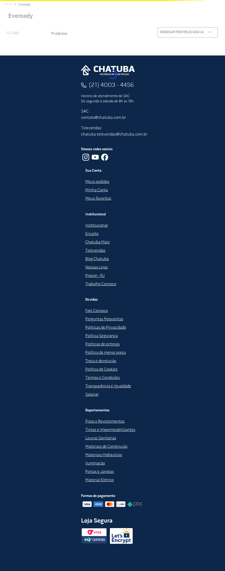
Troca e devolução (100, 361)
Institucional (96, 225)
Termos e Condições (102, 378)
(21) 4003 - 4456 (111, 85)
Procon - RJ (95, 276)
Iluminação (95, 463)
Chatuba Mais (97, 242)
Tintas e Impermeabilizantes (110, 430)
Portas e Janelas (99, 472)
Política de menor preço (105, 353)
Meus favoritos (98, 199)
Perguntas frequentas (104, 319)
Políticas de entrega (102, 344)
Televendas (95, 251)
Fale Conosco (96, 311)
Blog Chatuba (97, 259)
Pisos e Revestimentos (105, 421)
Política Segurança (101, 336)
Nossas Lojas (96, 267)
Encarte (92, 234)
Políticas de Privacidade (105, 328)
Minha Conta (96, 190)
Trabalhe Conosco (100, 284)
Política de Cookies (101, 369)
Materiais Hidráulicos (103, 455)
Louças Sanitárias (100, 438)
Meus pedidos (97, 182)
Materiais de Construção (106, 447)
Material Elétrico (99, 480)
